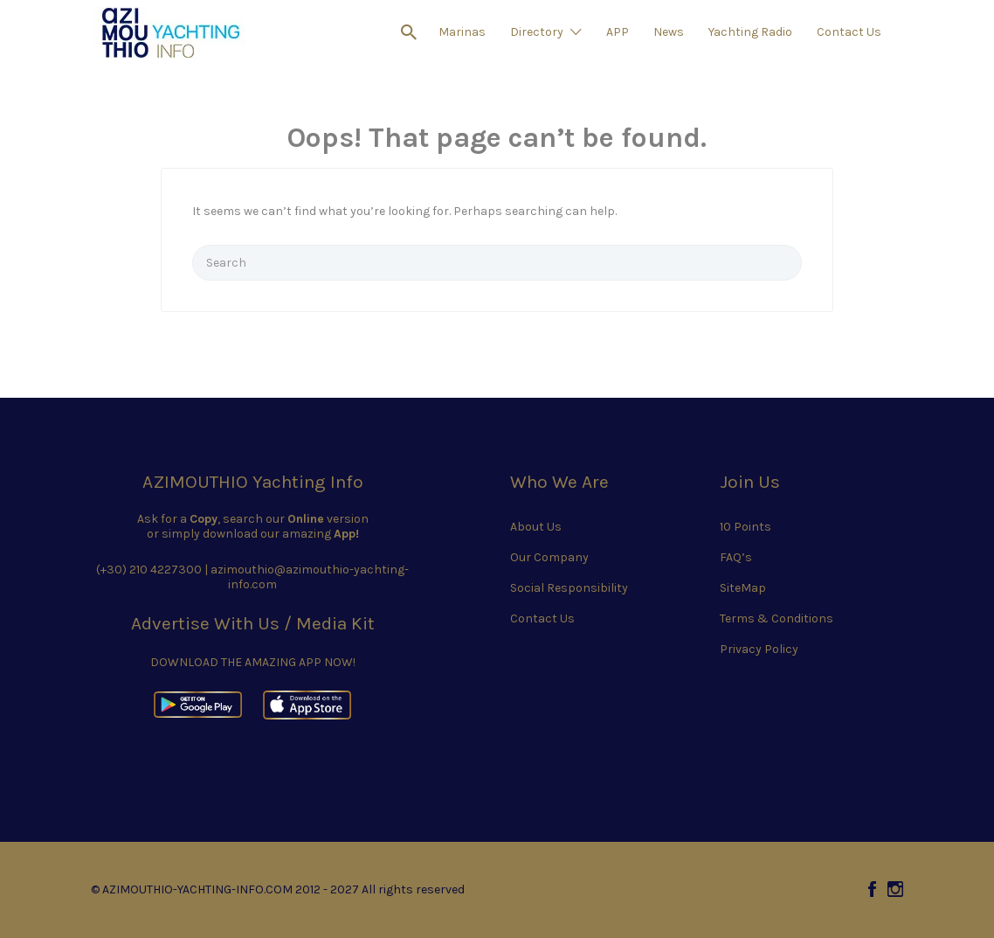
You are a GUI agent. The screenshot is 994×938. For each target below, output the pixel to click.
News (668, 31)
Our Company (549, 557)
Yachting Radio (750, 31)
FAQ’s (736, 557)
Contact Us (849, 31)
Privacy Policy (759, 649)
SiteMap (743, 587)
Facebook (872, 889)
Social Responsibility (569, 587)
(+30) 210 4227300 (149, 569)
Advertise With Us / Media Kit (253, 623)
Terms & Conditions (776, 618)
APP (617, 31)
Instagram (895, 889)
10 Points (745, 526)
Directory (536, 31)
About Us (536, 526)
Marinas (462, 31)
